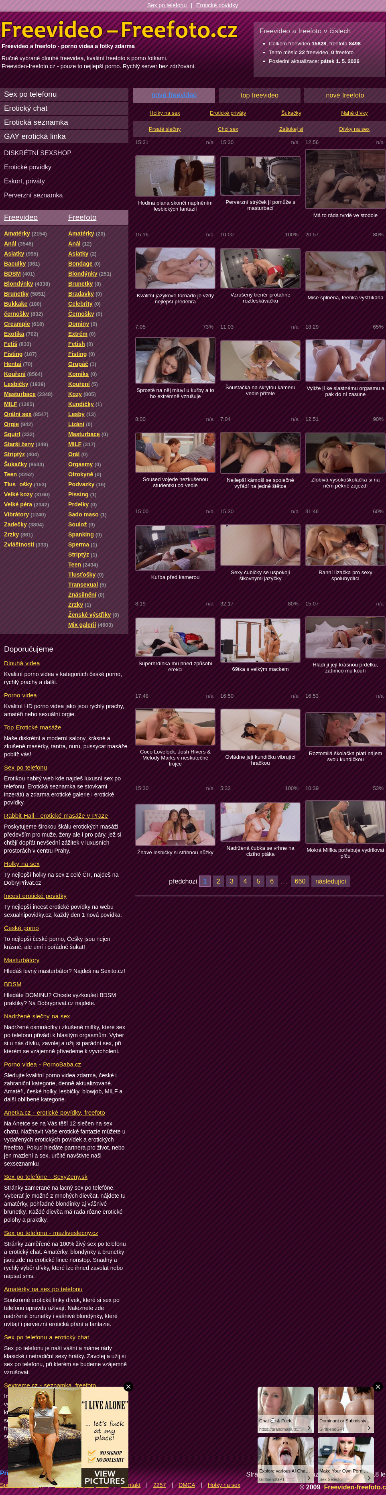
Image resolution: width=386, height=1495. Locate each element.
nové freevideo (174, 95)
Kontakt (130, 1485)
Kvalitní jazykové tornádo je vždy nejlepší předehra (175, 298)
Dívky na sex (354, 129)
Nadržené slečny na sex (37, 1016)
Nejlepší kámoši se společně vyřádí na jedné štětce (260, 483)
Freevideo (21, 217)
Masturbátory (21, 960)
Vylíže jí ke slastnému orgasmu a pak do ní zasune (345, 391)
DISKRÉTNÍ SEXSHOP (37, 152)
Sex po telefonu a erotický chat (46, 1337)
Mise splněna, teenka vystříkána (345, 298)
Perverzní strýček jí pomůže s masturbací (260, 205)
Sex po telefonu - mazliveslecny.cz (51, 1232)
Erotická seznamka (36, 122)
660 (300, 881)
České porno (21, 927)
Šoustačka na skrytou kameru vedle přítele (260, 390)
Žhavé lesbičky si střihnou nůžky (175, 852)
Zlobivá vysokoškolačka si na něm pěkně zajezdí (345, 483)
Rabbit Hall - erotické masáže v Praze (56, 815)
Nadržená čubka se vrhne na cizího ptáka (260, 851)
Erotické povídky (217, 5)
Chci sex (228, 129)
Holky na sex (22, 863)
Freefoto (82, 217)
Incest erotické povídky (35, 895)
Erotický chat (25, 108)
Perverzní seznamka (33, 195)
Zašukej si (291, 129)
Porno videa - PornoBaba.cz (42, 1064)
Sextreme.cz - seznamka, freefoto (50, 1385)
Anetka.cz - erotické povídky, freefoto (54, 1112)
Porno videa (20, 695)
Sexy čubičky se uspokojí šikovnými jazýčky (260, 575)
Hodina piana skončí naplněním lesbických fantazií (175, 206)
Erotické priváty (228, 113)
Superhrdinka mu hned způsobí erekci (175, 666)
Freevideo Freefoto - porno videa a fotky (119, 30)
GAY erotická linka (35, 136)
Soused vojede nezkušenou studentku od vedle (175, 482)
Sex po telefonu (167, 5)
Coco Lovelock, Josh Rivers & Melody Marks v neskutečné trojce (175, 758)
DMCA (187, 1485)
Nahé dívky (354, 113)
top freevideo (259, 95)
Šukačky (291, 113)
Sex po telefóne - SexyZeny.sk (45, 1176)
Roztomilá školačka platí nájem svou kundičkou (345, 756)
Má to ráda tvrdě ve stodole (345, 215)
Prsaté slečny (165, 129)
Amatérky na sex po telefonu (43, 1289)
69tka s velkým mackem (260, 669)
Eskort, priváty (24, 181)
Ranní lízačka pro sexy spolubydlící (345, 575)
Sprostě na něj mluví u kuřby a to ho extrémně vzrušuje (175, 393)
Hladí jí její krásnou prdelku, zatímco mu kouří (345, 668)
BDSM (13, 984)
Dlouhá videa (22, 663)
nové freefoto (345, 95)
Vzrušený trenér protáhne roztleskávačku (260, 298)
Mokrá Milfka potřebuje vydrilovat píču (345, 853)
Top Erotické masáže (32, 727)
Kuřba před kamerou (175, 577)
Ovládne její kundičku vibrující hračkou (260, 760)
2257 (159, 1485)
